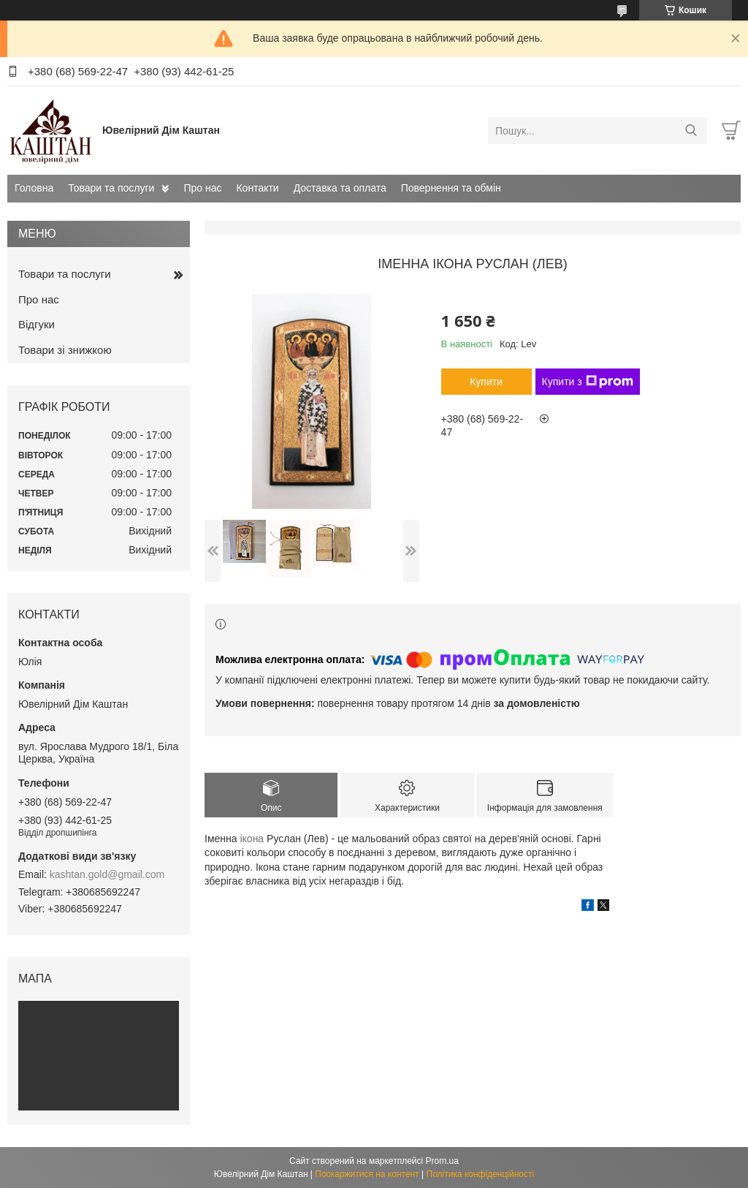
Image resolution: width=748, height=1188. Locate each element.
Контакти (257, 188)
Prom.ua (442, 1161)
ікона (252, 838)
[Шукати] (690, 131)
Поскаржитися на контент (367, 1174)
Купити (486, 381)
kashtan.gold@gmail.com (107, 874)
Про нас (202, 188)
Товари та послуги (111, 188)
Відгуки (36, 324)
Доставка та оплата (340, 188)
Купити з (587, 381)
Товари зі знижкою (65, 350)
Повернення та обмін (451, 188)
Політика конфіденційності (481, 1174)
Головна (34, 188)
